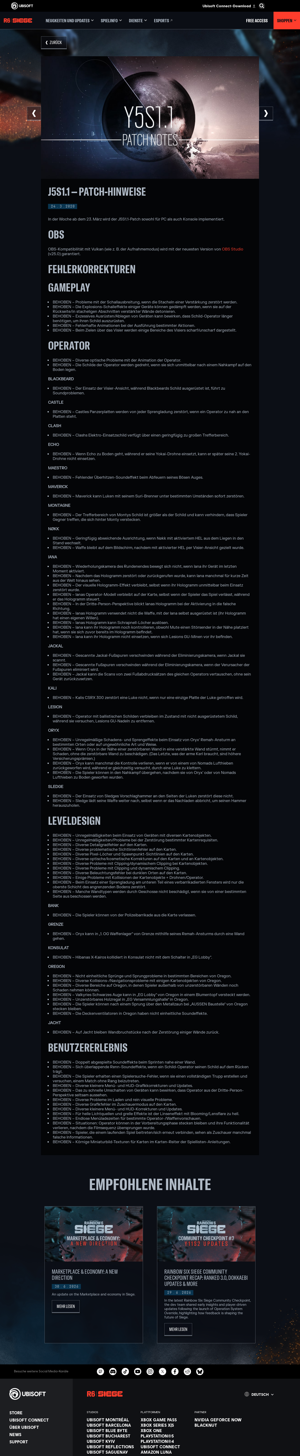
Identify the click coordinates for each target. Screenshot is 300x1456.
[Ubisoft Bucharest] (111, 1436)
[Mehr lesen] (66, 1306)
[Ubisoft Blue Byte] (111, 1430)
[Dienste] (138, 20)
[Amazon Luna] (165, 1452)
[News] (38, 1434)
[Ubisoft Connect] (38, 1420)
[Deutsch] (259, 1394)
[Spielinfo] (111, 20)
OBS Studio (232, 249)
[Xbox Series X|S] (165, 1425)
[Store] (38, 1412)
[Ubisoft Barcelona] (111, 1425)
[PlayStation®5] (165, 1436)
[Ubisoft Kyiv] (111, 1441)
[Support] (38, 1441)
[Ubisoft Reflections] (111, 1446)
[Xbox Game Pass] (165, 1419)
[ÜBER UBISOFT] (38, 1427)
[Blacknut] (219, 1425)
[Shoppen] (286, 20)
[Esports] (163, 20)
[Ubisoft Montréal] (111, 1419)
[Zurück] (54, 42)
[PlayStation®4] (165, 1441)
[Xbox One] (165, 1430)
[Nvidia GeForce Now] (219, 1419)
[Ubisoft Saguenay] (111, 1452)
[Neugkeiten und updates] (70, 20)
